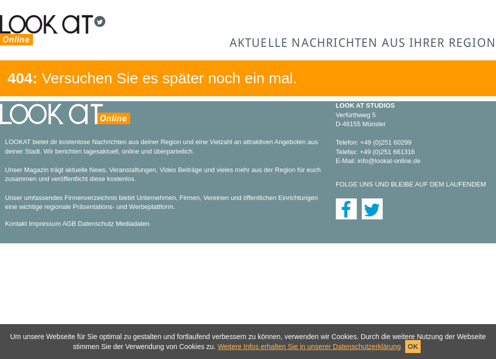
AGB (69, 223)
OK (413, 347)
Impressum (45, 223)
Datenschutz (96, 223)
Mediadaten (133, 223)
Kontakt (16, 223)
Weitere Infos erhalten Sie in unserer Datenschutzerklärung (309, 347)
